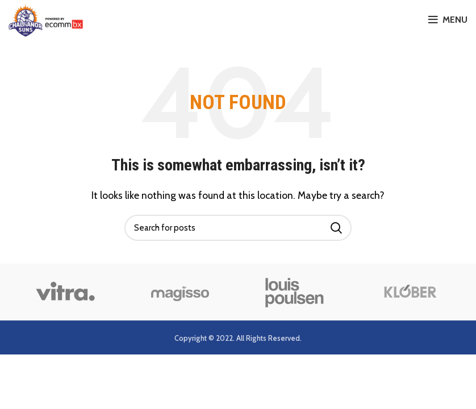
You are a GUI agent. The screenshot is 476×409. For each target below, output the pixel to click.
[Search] (238, 228)
